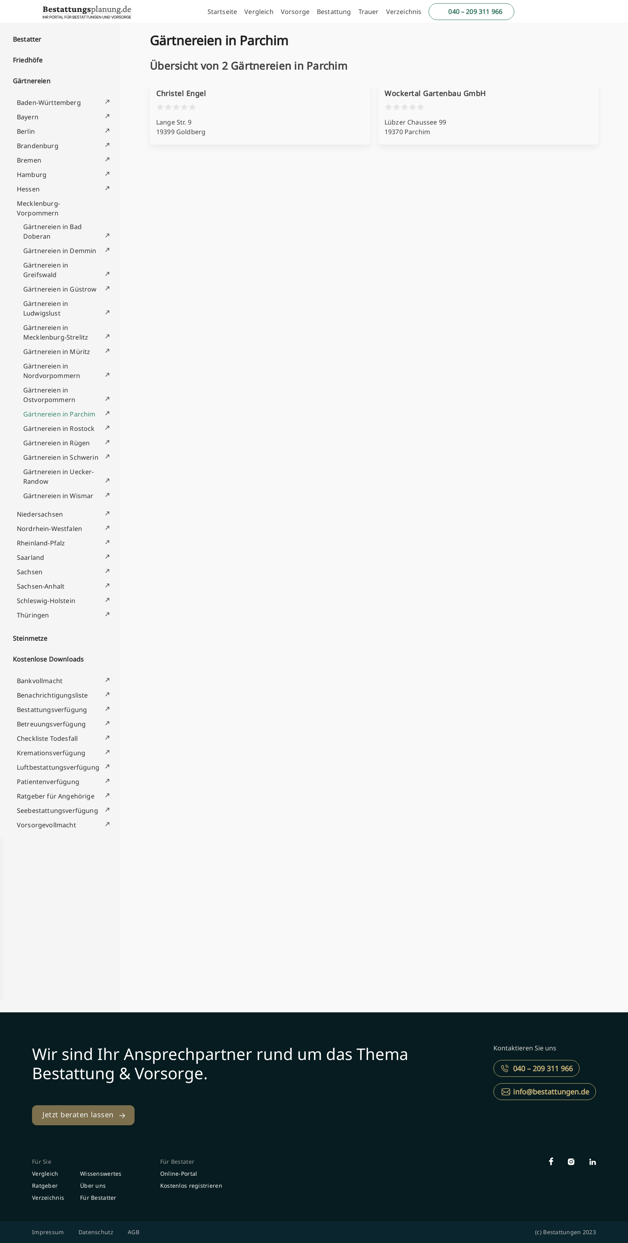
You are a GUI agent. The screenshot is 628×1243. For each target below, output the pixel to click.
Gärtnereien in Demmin (59, 250)
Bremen (29, 160)
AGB (133, 1232)
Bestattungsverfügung (52, 709)
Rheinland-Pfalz (41, 543)
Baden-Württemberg (49, 102)
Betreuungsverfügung (51, 724)
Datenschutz (95, 1232)
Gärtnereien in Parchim (59, 414)
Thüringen (33, 615)
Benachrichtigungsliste (52, 695)
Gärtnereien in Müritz (56, 351)
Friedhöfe (27, 60)
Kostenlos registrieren (191, 1185)
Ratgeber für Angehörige (56, 796)
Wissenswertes (101, 1173)
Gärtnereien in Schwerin (61, 457)
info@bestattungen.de (551, 1091)
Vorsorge (295, 11)
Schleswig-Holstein (46, 600)
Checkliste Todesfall (47, 738)
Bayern (27, 117)
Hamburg (31, 174)
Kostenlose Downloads (48, 659)
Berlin (26, 131)
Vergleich (258, 11)
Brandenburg (37, 145)
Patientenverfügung (48, 781)
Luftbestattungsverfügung (58, 767)
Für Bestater (177, 1161)
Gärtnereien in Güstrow (60, 289)
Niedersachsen (40, 514)
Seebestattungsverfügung (57, 810)
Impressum (48, 1232)
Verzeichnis (404, 11)
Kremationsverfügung (51, 752)
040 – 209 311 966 (475, 11)
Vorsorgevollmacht (46, 825)
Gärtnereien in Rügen (56, 442)
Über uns (93, 1185)
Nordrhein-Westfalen (49, 528)
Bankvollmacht (39, 680)
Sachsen (29, 571)
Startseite (222, 11)
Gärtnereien (31, 80)
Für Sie (41, 1161)
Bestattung (334, 11)
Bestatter (27, 39)
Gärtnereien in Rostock (59, 428)
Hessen (28, 189)
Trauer (368, 11)
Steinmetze (30, 638)
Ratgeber (45, 1185)
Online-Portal (178, 1173)
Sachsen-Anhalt (40, 586)
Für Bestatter (98, 1197)
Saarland (30, 557)
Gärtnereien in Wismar (58, 495)
